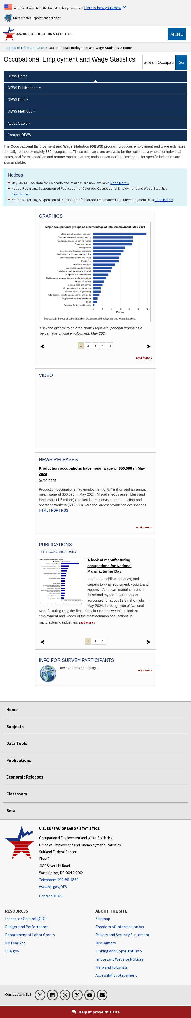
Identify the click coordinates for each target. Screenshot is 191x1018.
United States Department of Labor (32, 18)
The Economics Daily (58, 552)
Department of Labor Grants (30, 934)
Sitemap (102, 918)
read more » (144, 358)
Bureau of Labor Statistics (25, 47)
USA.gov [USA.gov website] (12, 950)
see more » (145, 670)
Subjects (15, 726)
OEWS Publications (22, 87)
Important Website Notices (119, 959)
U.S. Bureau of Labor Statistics (44, 34)
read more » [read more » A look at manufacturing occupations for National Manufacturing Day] (87, 622)
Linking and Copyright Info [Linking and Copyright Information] (118, 950)
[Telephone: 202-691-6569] (80, 880)
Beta (10, 810)
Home (12, 709)
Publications (18, 760)
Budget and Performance (27, 926)
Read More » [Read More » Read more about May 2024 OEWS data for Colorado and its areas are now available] (119, 183)
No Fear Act (15, 942)
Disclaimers (105, 942)
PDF (54, 510)
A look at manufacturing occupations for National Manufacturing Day (109, 565)
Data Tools (16, 743)
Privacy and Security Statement (122, 934)
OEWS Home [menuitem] (17, 76)
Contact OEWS (50, 896)
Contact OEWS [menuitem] (19, 134)
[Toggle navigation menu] (177, 34)
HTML (43, 510)
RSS (64, 510)
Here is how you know (102, 7)
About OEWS (18, 123)
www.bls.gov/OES (53, 886)
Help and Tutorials (111, 967)
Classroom (16, 794)
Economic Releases (24, 777)
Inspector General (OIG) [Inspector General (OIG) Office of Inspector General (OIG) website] (26, 918)
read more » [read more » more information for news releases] (144, 527)
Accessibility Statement (116, 975)
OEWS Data (17, 99)
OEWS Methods (20, 111)
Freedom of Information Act (120, 926)
